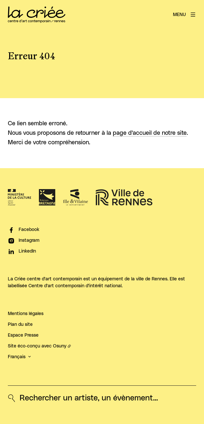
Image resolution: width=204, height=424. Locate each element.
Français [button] (17, 357)
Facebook (29, 229)
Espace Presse (23, 335)
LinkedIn (27, 251)
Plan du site (20, 324)
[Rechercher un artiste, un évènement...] (83, 398)
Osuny (59, 346)
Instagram (29, 240)
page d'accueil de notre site (150, 133)
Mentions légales (25, 313)
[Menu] (184, 15)
